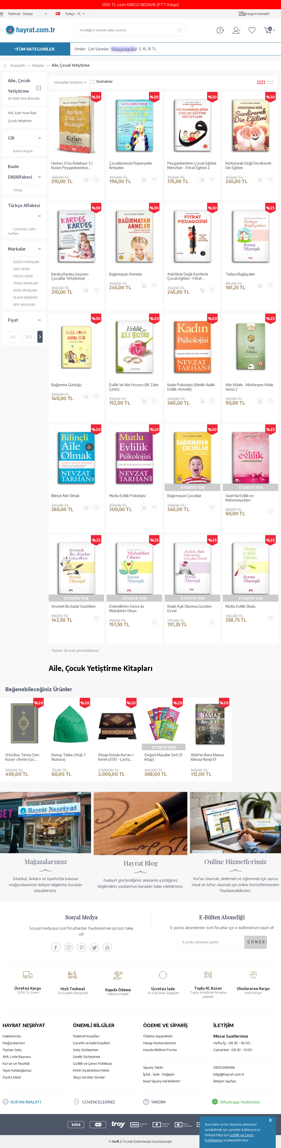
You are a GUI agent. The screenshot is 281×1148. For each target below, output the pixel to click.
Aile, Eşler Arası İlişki (22, 113)
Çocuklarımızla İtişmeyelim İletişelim (130, 165)
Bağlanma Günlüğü (66, 385)
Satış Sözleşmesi (85, 1050)
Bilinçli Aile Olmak (65, 496)
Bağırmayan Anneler (125, 274)
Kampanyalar (124, 49)
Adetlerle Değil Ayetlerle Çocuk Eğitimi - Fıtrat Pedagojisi (187, 276)
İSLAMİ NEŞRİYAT (23, 297)
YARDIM (158, 1102)
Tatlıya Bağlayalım (240, 274)
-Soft (114, 1141)
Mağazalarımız (14, 1043)
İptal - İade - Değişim (158, 1074)
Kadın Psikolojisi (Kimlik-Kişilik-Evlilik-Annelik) (191, 387)
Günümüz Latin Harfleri (22, 231)
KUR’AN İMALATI (26, 1102)
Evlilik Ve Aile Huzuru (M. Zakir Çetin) (134, 387)
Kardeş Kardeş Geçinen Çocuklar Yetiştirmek (69, 276)
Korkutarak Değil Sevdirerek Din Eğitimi (248, 165)
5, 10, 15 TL (147, 49)
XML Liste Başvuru (17, 1056)
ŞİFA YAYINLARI (21, 304)
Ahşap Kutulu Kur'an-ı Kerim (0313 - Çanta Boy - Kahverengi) (115, 757)
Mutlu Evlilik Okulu (240, 606)
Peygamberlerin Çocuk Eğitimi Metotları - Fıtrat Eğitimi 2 (191, 165)
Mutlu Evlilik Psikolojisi (127, 496)
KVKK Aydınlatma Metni (91, 1070)
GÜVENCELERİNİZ (99, 1102)
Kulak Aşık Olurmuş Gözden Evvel (189, 608)
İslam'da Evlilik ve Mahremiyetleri (239, 498)
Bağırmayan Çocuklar (184, 496)
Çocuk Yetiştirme (19, 121)
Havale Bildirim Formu (160, 1050)
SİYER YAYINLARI (22, 290)
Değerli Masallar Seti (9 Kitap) (163, 757)
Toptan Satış (12, 1050)
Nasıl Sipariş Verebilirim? (161, 1081)
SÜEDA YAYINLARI (23, 262)
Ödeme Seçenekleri (158, 1036)
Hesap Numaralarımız (159, 1043)
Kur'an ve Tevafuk (16, 1063)
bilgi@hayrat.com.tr (228, 1074)
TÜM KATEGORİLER (35, 49)
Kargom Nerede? (257, 14)
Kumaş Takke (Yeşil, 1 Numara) (68, 757)
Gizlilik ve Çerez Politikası (92, 1063)
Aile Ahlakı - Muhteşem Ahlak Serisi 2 (249, 387)
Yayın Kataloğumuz (17, 1070)
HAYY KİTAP (19, 269)
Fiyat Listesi (12, 1077)
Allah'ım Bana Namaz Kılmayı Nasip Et (207, 757)
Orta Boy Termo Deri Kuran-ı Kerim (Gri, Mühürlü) (22, 757)
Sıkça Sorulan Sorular (89, 1077)
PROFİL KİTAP (20, 276)
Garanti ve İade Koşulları (91, 1043)
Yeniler (80, 49)
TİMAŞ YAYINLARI (23, 283)
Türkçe (15, 190)
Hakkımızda (12, 1036)
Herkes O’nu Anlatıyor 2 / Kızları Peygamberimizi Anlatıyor (72, 165)
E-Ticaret (126, 1141)
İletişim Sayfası (224, 1081)
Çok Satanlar (98, 49)
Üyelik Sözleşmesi (86, 1056)
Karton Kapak (20, 151)
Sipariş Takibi (153, 1067)
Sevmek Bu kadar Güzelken (73, 606)
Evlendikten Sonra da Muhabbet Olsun (126, 608)
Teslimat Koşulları (86, 1036)
